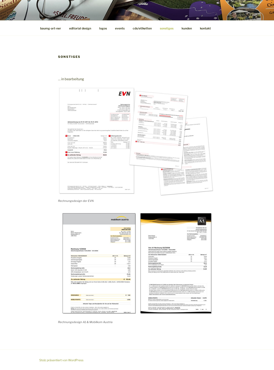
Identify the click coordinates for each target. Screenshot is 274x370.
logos (103, 28)
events (120, 28)
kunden (187, 28)
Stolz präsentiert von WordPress (61, 360)
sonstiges (166, 28)
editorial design (80, 28)
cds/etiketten (142, 28)
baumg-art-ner (50, 28)
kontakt (205, 28)
